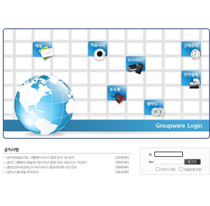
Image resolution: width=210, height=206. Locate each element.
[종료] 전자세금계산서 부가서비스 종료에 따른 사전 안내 (41, 167)
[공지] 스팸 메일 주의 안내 (22, 172)
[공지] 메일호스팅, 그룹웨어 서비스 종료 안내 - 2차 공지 (40, 157)
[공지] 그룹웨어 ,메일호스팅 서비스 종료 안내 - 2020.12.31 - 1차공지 (46, 162)
